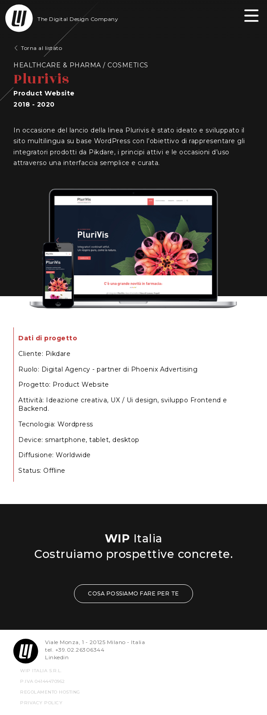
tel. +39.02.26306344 (74, 649)
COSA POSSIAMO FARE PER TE (133, 593)
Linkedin (57, 657)
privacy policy (41, 703)
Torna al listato (41, 48)
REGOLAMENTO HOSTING (50, 692)
